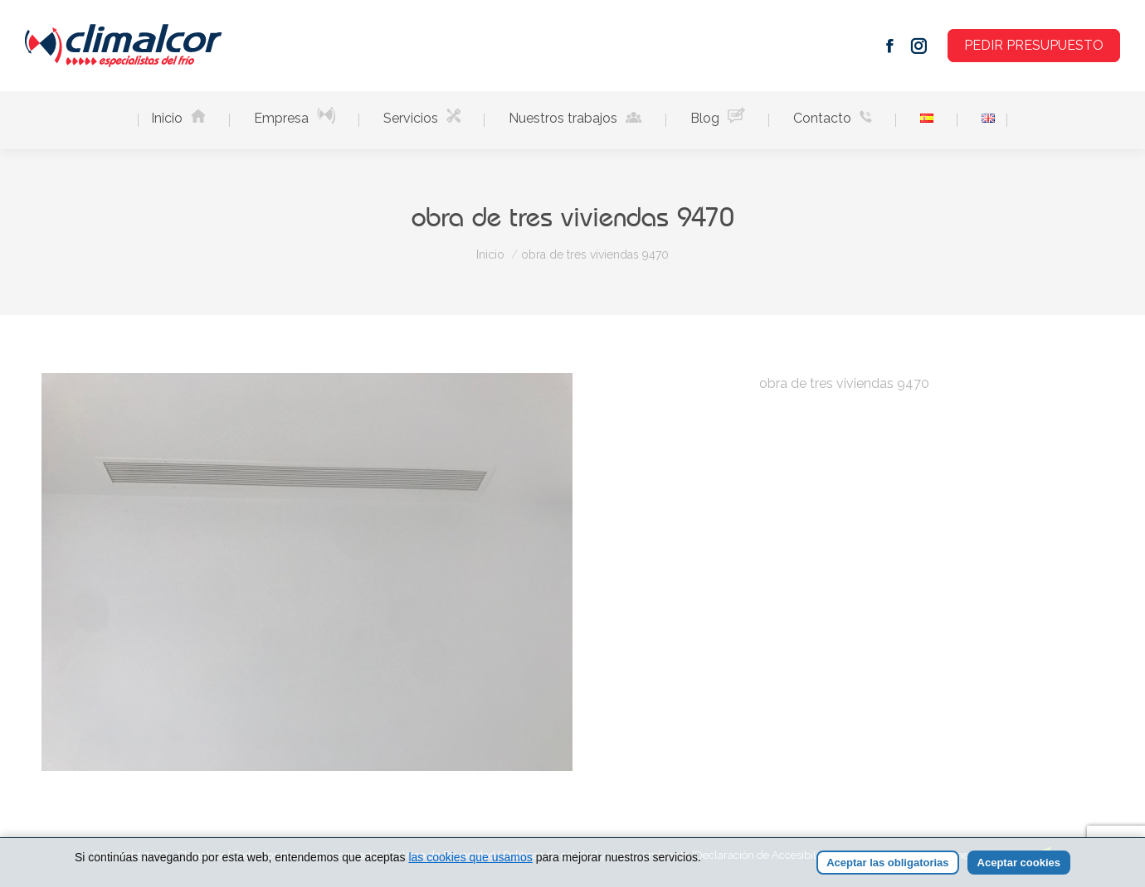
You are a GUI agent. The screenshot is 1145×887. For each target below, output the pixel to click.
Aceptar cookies (1018, 862)
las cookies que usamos (470, 857)
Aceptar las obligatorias (887, 862)
